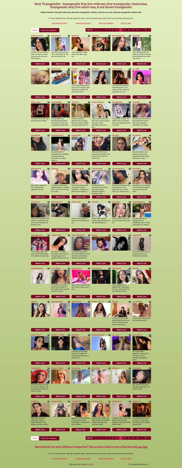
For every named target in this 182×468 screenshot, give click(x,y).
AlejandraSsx (96, 268)
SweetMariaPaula (57, 135)
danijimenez (137, 401)
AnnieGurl (54, 168)
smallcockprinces (118, 168)
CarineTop (95, 36)
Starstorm (34, 69)
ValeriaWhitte (35, 135)
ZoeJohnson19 (97, 401)
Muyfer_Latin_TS (98, 302)
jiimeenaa (115, 368)
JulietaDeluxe (76, 302)
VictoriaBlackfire (37, 235)
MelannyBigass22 (118, 36)
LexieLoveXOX (56, 401)
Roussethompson (78, 168)
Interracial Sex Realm (83, 23)
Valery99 (135, 268)
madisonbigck (76, 268)
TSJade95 (136, 102)
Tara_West (75, 102)
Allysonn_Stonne (57, 368)
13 (129, 30)
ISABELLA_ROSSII (57, 335)
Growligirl (115, 135)
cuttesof (34, 302)
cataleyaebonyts (57, 302)
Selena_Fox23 (36, 335)
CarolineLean (56, 69)
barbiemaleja (76, 135)
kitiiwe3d (95, 202)
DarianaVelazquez (98, 335)
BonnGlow (75, 36)
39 (145, 30)
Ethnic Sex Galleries (106, 23)
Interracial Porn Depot (59, 23)
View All (89, 30)
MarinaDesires (36, 168)
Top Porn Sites (126, 23)
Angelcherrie (137, 235)
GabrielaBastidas (37, 268)
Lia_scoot (115, 335)
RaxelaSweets (36, 368)
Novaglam (95, 69)
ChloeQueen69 (97, 168)
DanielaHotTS (56, 36)
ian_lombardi (137, 302)
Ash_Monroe (35, 202)
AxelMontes (35, 401)
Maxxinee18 (137, 168)
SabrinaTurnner (56, 202)
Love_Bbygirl (56, 268)
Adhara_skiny (36, 102)
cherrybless (116, 202)
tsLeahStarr (137, 135)
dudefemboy (76, 368)
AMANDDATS (76, 401)
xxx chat (143, 446)
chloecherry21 (117, 69)
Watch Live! (40, 64)
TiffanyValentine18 (78, 235)
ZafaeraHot (136, 36)
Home (35, 30)
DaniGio (95, 235)
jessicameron (137, 335)
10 (116, 30)
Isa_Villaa (136, 69)
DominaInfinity (117, 102)
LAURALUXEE (56, 235)
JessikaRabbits (56, 102)
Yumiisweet (136, 368)
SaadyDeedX (116, 268)
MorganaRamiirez (139, 202)
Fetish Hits (90, 464)
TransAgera (96, 135)
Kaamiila (75, 69)
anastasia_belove (37, 36)
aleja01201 (75, 335)
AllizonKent (96, 368)
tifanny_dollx (76, 202)
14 (133, 30)
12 (125, 30)
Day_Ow (115, 302)
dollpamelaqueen (98, 102)
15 (137, 30)
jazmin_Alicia (117, 235)
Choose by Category (49, 30)
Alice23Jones (117, 401)
